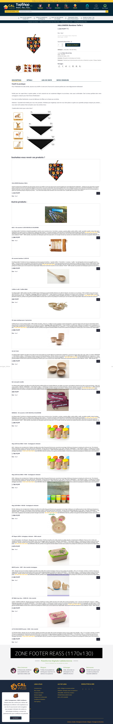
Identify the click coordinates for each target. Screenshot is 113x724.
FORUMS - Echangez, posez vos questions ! (68, 690)
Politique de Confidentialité (40, 697)
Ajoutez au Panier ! (73, 45)
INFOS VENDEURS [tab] (62, 80)
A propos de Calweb (38, 692)
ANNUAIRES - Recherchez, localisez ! (66, 692)
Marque (60, 49)
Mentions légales (38, 695)
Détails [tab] (29, 80)
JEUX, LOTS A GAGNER (63, 697)
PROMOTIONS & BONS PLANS (65, 695)
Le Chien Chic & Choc (66, 53)
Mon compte (37, 690)
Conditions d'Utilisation (39, 699)
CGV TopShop (37, 701)
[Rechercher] (62, 11)
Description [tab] (16, 80)
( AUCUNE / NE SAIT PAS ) (70, 49)
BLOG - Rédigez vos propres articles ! (66, 688)
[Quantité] (59, 45)
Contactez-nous (38, 688)
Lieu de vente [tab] (47, 80)
